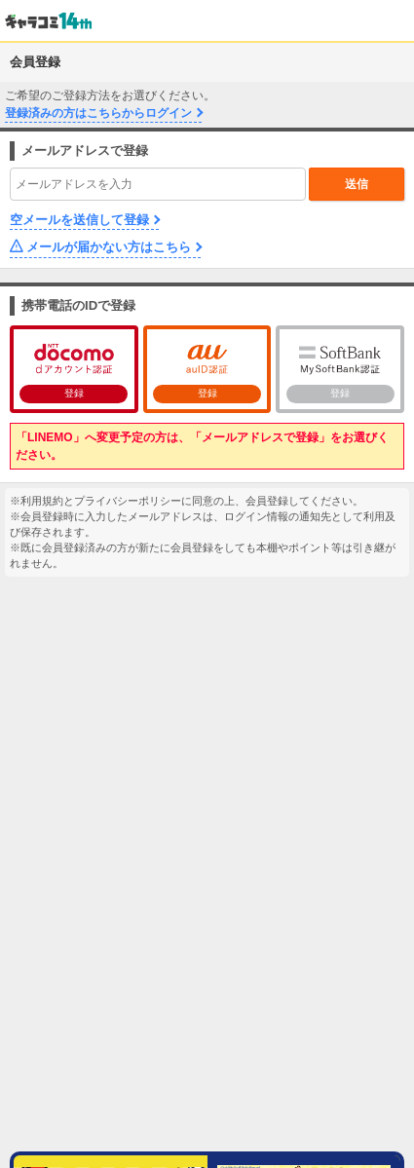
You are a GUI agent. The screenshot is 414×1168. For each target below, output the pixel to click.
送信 (356, 184)
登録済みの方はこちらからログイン (98, 113)
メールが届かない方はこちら (108, 247)
